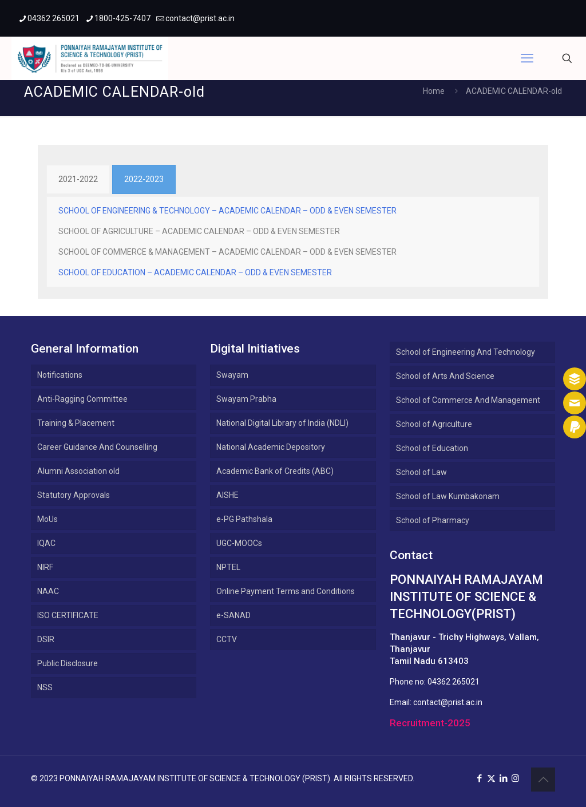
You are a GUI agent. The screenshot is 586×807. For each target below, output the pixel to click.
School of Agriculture (434, 424)
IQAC (46, 543)
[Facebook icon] (479, 778)
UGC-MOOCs (239, 543)
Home (434, 91)
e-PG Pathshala (244, 519)
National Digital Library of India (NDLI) (282, 423)
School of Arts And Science (445, 376)
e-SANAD (233, 615)
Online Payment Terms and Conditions (285, 591)
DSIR (45, 639)
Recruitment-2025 (430, 723)
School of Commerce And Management (468, 400)
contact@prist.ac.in (447, 702)
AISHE (227, 495)
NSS (45, 687)
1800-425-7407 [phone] (122, 18)
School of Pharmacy (432, 520)
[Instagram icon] (515, 778)
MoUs (47, 519)
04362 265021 (453, 681)
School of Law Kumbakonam (448, 496)
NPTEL (228, 567)
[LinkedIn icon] (503, 778)
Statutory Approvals (73, 495)
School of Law (421, 472)
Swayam (232, 374)
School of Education (432, 448)
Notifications (59, 374)
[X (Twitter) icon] (491, 778)
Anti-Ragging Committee (82, 399)
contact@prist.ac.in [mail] (200, 18)
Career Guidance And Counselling (97, 447)
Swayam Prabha (246, 399)
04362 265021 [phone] (53, 18)
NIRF (45, 567)
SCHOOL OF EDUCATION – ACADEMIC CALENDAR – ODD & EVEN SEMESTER (196, 272)
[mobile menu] (527, 58)
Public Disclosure (67, 663)
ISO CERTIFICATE (67, 615)
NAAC (48, 591)
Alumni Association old (78, 471)
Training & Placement (75, 423)
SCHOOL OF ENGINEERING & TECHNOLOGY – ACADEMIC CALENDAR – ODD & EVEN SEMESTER (227, 210)
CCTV (226, 639)
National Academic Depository (270, 447)
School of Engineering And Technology (465, 352)
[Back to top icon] (543, 780)
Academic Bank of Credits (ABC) (275, 471)
